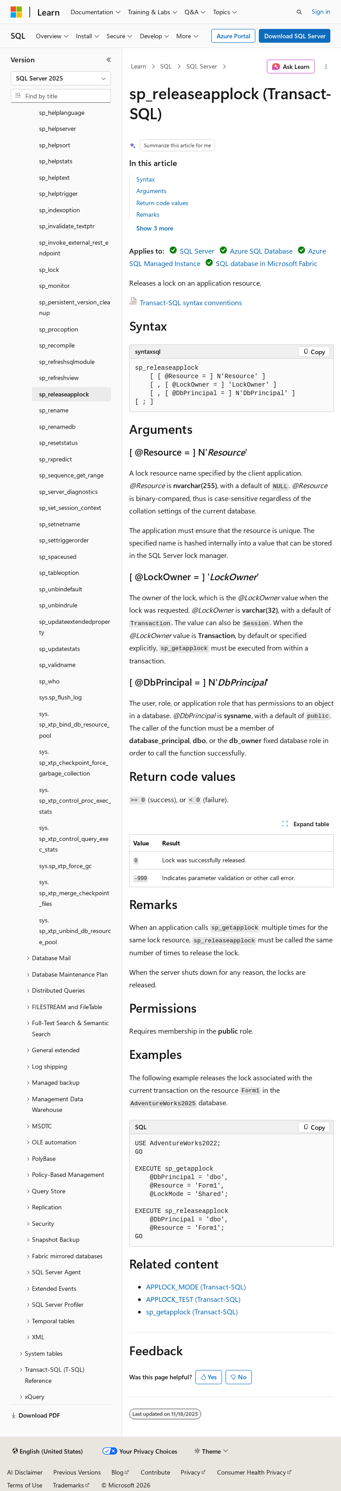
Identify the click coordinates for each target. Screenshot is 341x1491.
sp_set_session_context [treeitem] (70, 507)
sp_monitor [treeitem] (54, 285)
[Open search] (299, 12)
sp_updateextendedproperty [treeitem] (74, 627)
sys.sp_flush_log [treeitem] (60, 697)
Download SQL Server (294, 36)
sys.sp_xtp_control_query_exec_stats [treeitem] (73, 838)
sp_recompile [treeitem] (57, 345)
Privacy (190, 1472)
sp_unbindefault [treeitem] (60, 589)
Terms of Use (24, 1485)
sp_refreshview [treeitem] (59, 377)
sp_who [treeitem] (49, 681)
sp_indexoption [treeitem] (59, 210)
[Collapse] (108, 60)
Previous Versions (77, 1472)
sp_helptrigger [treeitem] (58, 193)
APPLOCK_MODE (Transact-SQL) (196, 1286)
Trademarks (68, 1485)
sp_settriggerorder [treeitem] (64, 540)
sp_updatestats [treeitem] (59, 648)
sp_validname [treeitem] (57, 664)
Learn (138, 66)
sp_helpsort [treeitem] (54, 145)
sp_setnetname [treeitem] (59, 524)
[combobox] (61, 78)
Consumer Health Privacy (251, 1472)
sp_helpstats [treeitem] (55, 161)
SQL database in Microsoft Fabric (266, 263)
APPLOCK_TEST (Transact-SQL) (193, 1299)
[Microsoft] (16, 12)
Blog (117, 1472)
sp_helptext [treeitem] (54, 177)
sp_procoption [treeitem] (58, 329)
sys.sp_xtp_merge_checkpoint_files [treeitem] (74, 892)
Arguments (151, 190)
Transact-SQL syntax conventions (191, 302)
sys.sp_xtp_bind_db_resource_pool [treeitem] (74, 724)
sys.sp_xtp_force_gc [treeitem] (65, 865)
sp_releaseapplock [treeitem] (64, 394)
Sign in (321, 11)
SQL (166, 66)
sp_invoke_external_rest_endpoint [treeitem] (73, 248)
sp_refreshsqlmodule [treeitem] (67, 361)
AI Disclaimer (25, 1472)
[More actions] (326, 67)
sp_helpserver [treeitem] (57, 128)
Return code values (162, 202)
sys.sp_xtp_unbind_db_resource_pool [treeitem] (75, 931)
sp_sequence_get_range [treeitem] (71, 475)
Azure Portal (233, 36)
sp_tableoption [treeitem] (59, 572)
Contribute (155, 1472)
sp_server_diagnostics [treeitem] (68, 491)
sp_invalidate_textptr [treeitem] (67, 226)
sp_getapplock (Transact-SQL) (192, 1311)
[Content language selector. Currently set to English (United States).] (47, 1451)
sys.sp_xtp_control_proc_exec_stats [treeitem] (75, 800)
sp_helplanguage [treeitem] (61, 112)
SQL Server (201, 66)
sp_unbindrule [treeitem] (58, 605)
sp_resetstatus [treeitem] (58, 442)
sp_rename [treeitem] (53, 410)
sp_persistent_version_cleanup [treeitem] (74, 307)
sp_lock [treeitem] (49, 269)
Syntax (145, 179)
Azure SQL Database (261, 250)
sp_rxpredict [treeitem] (55, 459)
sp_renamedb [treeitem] (57, 426)
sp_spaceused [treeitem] (57, 556)
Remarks (147, 214)
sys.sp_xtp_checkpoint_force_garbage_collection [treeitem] (73, 762)
